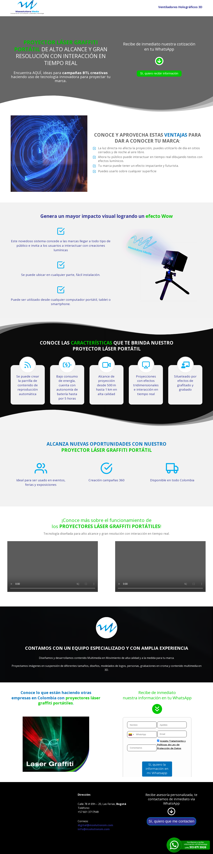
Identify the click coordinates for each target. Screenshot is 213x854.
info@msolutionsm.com (94, 829)
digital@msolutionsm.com (95, 825)
